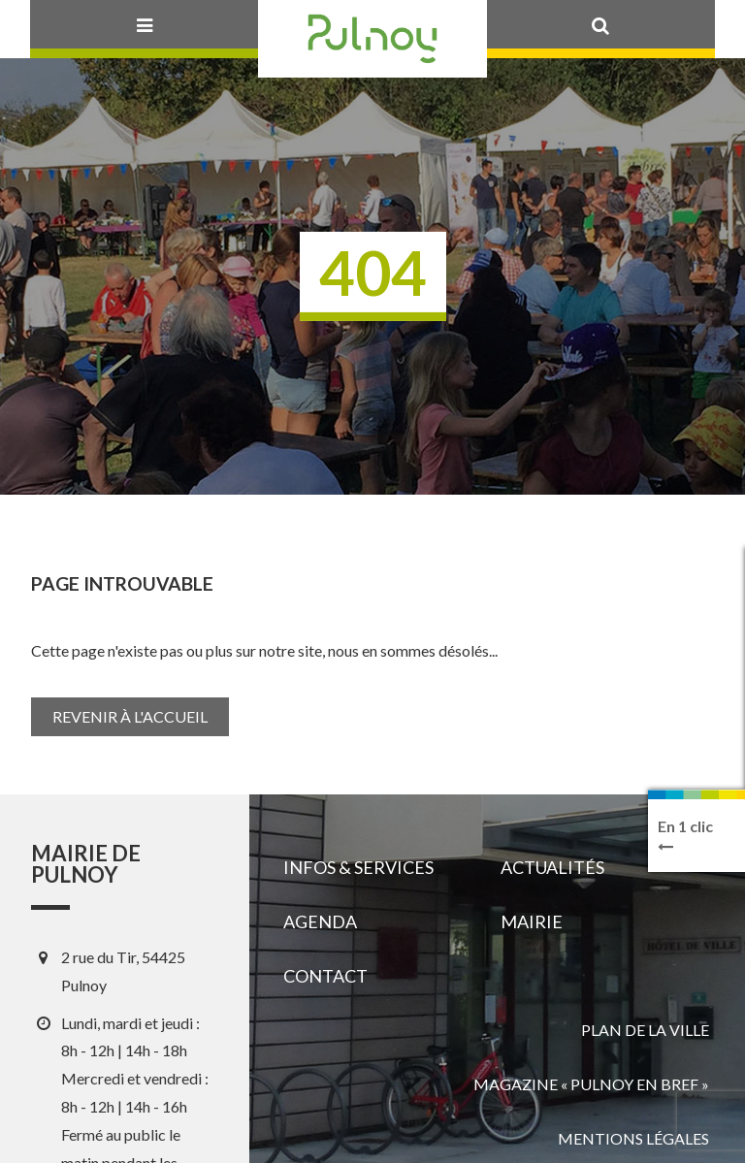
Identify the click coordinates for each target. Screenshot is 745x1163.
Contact (325, 975)
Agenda (320, 921)
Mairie (532, 921)
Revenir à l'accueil (130, 716)
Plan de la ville (645, 1029)
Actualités (552, 867)
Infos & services (358, 867)
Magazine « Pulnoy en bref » (591, 1084)
